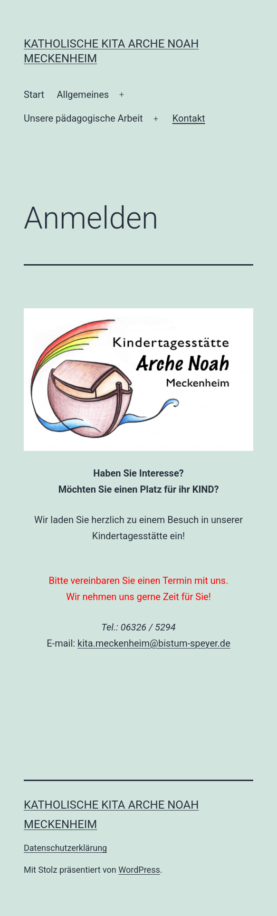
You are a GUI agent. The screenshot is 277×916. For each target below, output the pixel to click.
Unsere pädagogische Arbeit (83, 118)
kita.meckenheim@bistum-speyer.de (153, 643)
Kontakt (188, 118)
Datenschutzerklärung (65, 848)
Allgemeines (83, 94)
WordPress (139, 870)
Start (34, 94)
